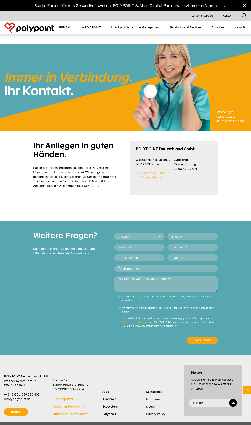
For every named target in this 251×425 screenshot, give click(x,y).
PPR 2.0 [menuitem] (64, 27)
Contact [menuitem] (227, 15)
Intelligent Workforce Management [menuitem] (135, 27)
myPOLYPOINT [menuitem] (90, 27)
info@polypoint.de (149, 168)
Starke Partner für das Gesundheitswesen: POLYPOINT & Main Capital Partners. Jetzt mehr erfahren (125, 5)
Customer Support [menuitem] (202, 15)
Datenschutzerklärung (135, 312)
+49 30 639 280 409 (150, 163)
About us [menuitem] (218, 27)
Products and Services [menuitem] (185, 27)
